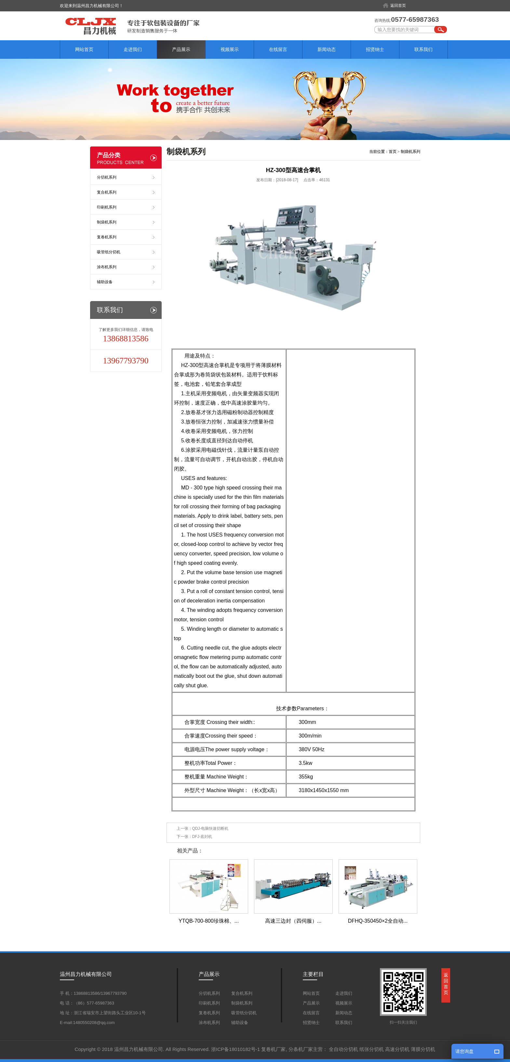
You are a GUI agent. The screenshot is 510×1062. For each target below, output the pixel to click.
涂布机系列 (106, 267)
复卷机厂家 (273, 1049)
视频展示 (230, 49)
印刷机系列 (106, 207)
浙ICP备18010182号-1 (235, 1049)
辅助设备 (105, 282)
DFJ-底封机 (202, 836)
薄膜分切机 (423, 1049)
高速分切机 (397, 1049)
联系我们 (423, 49)
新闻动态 (326, 49)
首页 (392, 151)
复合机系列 (106, 192)
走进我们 (133, 49)
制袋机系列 (410, 151)
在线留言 (278, 49)
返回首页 (398, 5)
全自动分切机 (343, 1049)
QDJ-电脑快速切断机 (210, 828)
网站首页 (84, 49)
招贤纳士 (375, 49)
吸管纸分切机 (108, 252)
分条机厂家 (301, 1049)
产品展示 (181, 49)
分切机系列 (106, 177)
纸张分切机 (371, 1049)
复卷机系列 (106, 237)
